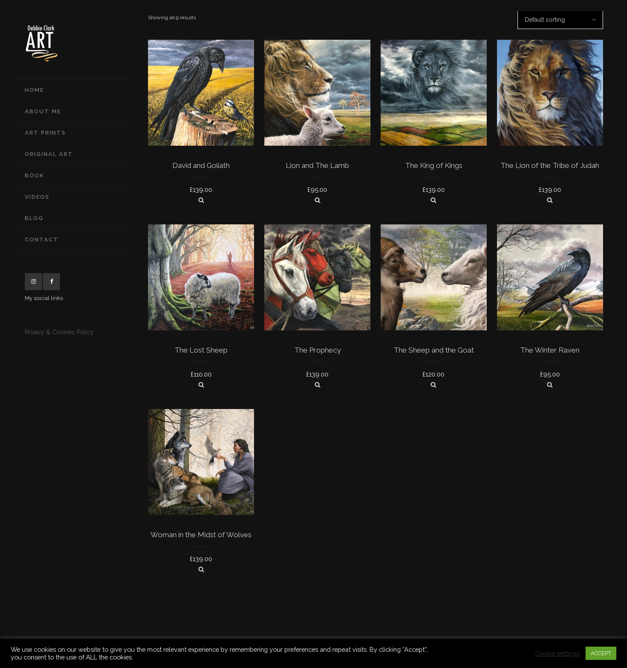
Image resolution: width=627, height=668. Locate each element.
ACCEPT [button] (601, 653)
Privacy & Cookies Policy (59, 332)
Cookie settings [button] (557, 653)
